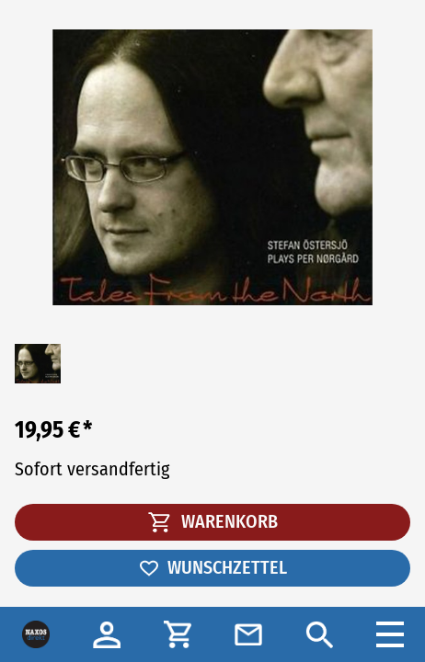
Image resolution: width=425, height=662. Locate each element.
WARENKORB (213, 521)
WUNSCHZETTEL (212, 567)
